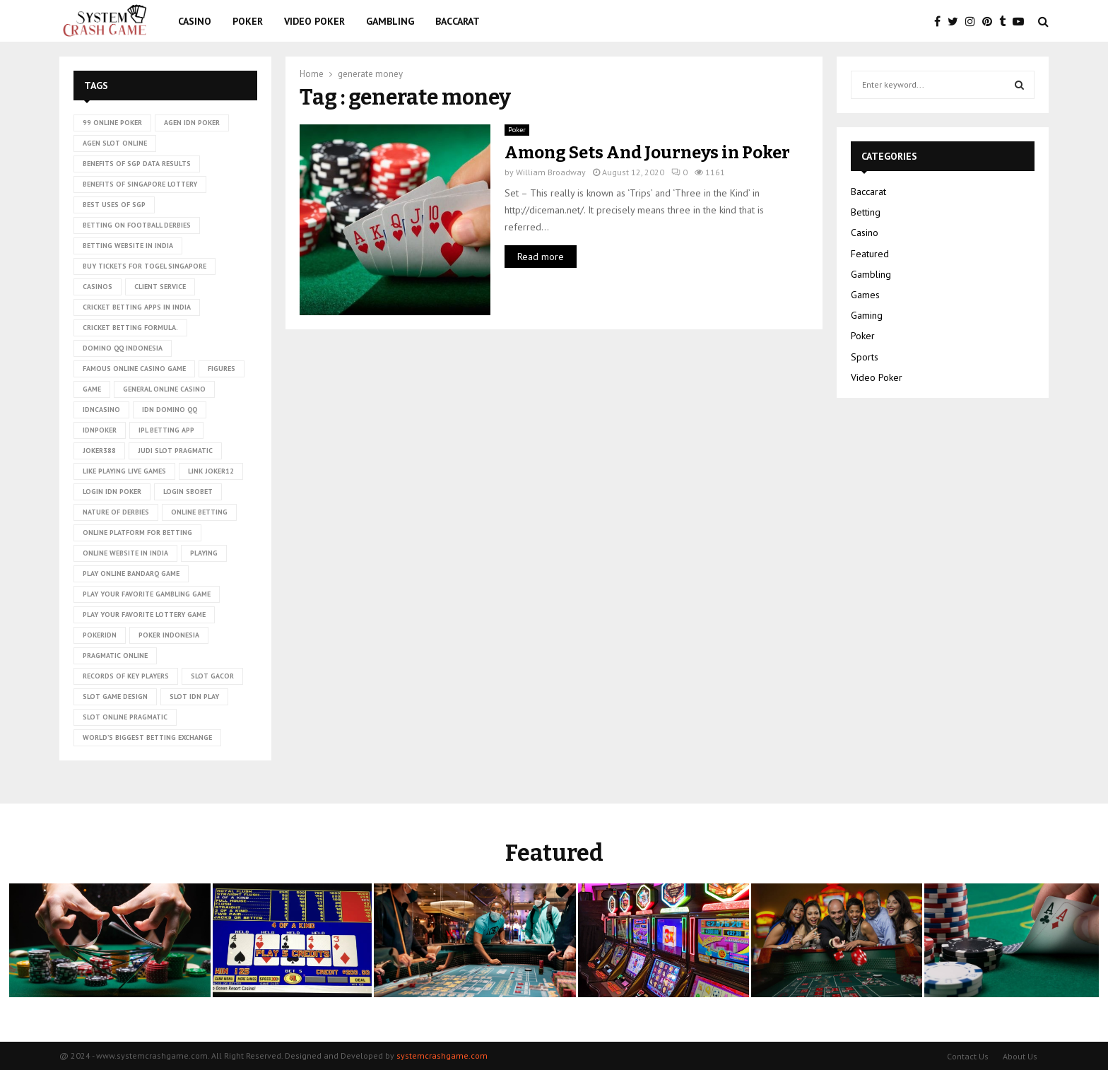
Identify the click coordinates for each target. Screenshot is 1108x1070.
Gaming (867, 315)
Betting (865, 212)
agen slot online (115, 143)
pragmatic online (115, 655)
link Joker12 (211, 471)
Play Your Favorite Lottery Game (144, 614)
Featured (870, 253)
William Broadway (551, 172)
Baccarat (457, 21)
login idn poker (112, 491)
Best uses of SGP (114, 204)
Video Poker (314, 21)
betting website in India (128, 245)
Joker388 (99, 450)
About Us (1020, 1056)
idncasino (101, 409)
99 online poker (112, 122)
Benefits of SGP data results (137, 163)
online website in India (125, 553)
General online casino (164, 389)
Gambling (390, 21)
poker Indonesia (168, 635)
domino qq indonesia (123, 348)
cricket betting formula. (130, 327)
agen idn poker (192, 122)
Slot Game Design (115, 696)
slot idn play (194, 696)
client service (160, 286)
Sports (864, 357)
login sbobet (188, 491)
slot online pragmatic (125, 717)
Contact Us (968, 1056)
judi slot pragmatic (175, 450)
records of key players (126, 676)
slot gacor (212, 676)
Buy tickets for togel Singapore (144, 266)
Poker (247, 21)
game (92, 389)
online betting (199, 512)
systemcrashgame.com (442, 1055)
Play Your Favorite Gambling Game (147, 594)
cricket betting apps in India (137, 307)
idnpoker (100, 430)
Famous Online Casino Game (134, 368)
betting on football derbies (137, 225)
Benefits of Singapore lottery (140, 184)
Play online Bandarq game (131, 573)
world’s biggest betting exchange (147, 737)
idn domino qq (169, 409)
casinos (97, 286)
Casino (194, 21)
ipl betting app (166, 430)
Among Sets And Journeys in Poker (647, 153)
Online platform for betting (137, 532)
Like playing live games (124, 471)
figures (221, 368)
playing (204, 553)
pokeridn (100, 635)
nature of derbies (116, 512)
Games (865, 294)
